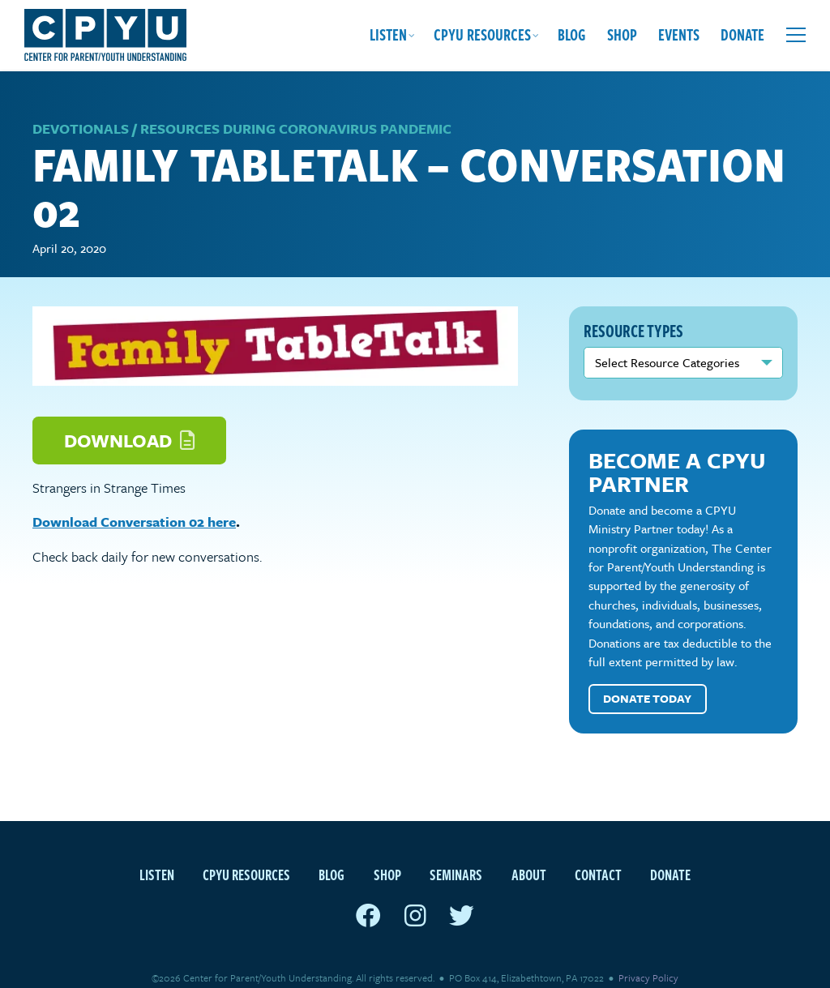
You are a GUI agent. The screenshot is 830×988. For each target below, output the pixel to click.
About (528, 855)
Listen (388, 34)
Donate (742, 34)
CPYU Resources (482, 34)
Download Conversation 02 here (134, 503)
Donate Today (647, 679)
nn (683, 343)
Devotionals (80, 110)
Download (129, 421)
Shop (622, 34)
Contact (598, 855)
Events (679, 34)
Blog (572, 34)
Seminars (456, 855)
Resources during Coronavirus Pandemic (295, 110)
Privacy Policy (648, 959)
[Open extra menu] (796, 35)
